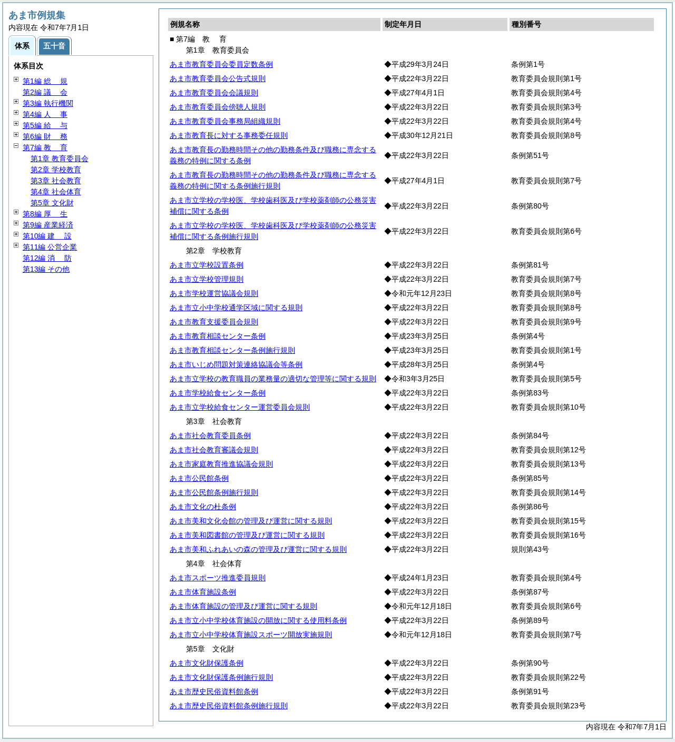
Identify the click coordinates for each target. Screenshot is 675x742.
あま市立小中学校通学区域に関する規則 (236, 307)
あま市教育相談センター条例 (218, 336)
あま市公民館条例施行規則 (214, 492)
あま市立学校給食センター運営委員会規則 (240, 407)
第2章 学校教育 (56, 169)
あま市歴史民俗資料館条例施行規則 (229, 705)
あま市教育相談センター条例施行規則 (232, 350)
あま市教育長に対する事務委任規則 (229, 135)
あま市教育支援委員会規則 (214, 322)
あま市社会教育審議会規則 (214, 450)
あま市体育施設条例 (203, 592)
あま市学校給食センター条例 (218, 393)
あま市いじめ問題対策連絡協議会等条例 (236, 364)
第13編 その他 (46, 269)
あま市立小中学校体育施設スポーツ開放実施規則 (251, 634)
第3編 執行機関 (48, 103)
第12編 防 (47, 258)
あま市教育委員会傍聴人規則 (218, 107)
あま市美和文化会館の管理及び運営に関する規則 (251, 521)
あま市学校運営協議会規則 (214, 293)
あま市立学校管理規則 (206, 279)
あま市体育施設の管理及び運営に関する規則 (243, 606)
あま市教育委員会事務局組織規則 (225, 121)
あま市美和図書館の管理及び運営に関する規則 (247, 535)
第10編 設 (47, 236)
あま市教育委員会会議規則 (214, 92)
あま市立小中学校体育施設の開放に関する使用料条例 (258, 620)
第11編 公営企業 (50, 247)
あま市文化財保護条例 (206, 663)
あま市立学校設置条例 (206, 265)
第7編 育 (45, 147)
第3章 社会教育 (56, 180)
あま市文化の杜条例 (203, 506)
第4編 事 (45, 114)
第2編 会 (45, 92)
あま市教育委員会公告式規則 (218, 78)
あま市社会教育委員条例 (210, 435)
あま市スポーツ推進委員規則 (218, 577)
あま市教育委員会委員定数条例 (221, 64)
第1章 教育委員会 (60, 158)
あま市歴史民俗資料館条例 (214, 691)
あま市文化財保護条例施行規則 (221, 677)
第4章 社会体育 (56, 191)
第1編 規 (45, 81)
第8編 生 (45, 214)
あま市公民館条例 (199, 478)
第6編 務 (45, 136)
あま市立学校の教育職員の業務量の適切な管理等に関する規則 (273, 378)
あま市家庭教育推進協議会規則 (221, 464)
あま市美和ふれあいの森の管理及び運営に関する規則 (258, 549)
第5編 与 (45, 125)
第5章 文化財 (52, 203)
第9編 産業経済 (48, 225)
